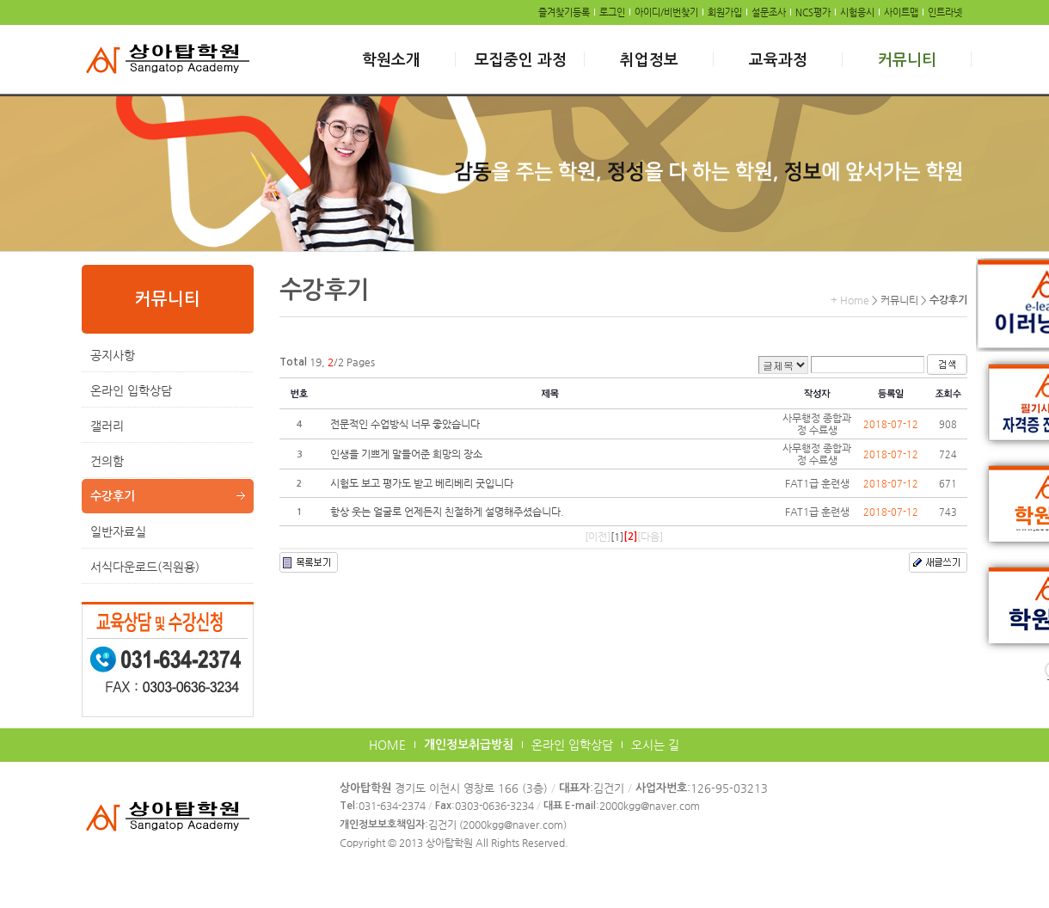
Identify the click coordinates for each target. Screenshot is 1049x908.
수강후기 (112, 496)
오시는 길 (655, 745)
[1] (616, 537)
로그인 (612, 12)
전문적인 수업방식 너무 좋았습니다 (405, 424)
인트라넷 (945, 12)
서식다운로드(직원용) (144, 567)
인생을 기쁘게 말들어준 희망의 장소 (406, 454)
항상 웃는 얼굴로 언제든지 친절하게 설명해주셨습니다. (447, 512)
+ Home (850, 300)
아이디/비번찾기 (666, 12)
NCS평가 (813, 12)
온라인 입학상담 (131, 390)
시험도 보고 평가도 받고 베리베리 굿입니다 (421, 483)
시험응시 (857, 12)
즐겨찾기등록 (564, 12)
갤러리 (107, 426)
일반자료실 (118, 531)
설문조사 (768, 12)
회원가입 (725, 12)
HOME (387, 745)
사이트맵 (901, 12)
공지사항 (112, 355)
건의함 (107, 461)
